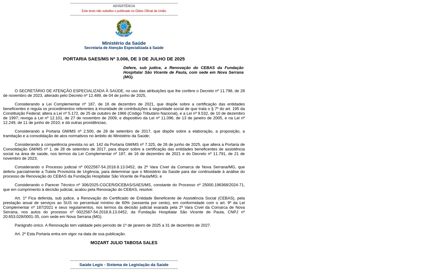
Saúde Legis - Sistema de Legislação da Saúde (124, 264)
